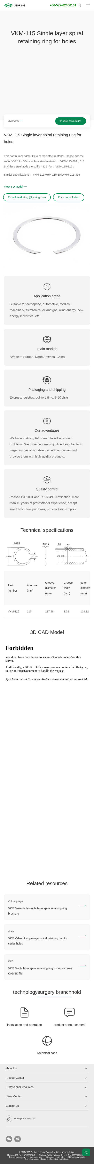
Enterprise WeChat (24, 1118)
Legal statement (36, 1157)
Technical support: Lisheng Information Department (47, 1159)
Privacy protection (17, 1157)
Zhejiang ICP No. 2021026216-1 (21, 1155)
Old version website (76, 1157)
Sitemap (50, 1157)
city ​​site (60, 1157)
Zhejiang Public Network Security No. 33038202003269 (63, 1155)
